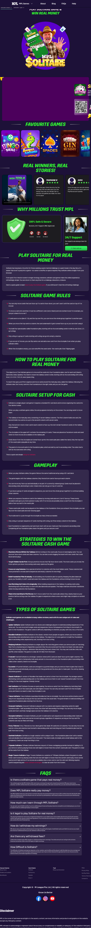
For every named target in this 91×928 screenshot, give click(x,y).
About (43, 3)
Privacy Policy (85, 870)
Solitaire (30, 870)
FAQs (64, 3)
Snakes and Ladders (5, 872)
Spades (30, 875)
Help (74, 3)
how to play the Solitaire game (35, 285)
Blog (54, 3)
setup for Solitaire (29, 455)
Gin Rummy (31, 872)
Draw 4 (30, 878)
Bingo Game (3, 870)
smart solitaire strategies (33, 762)
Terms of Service (86, 876)
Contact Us (85, 878)
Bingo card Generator (58, 870)
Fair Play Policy (86, 873)
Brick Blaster (3, 875)
